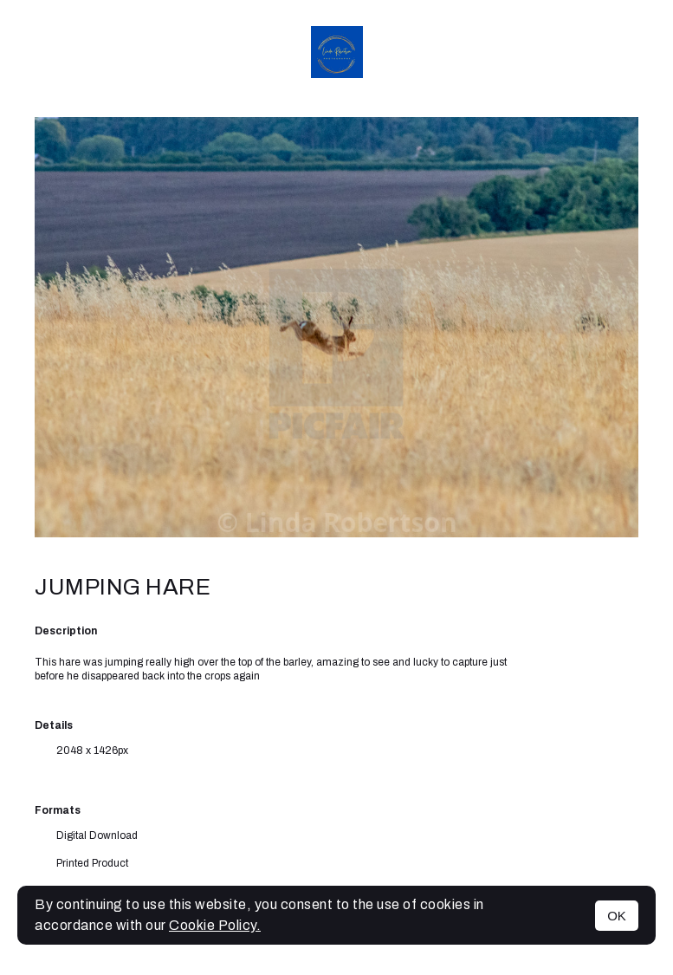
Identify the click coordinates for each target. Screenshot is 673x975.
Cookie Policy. (215, 925)
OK (616, 915)
